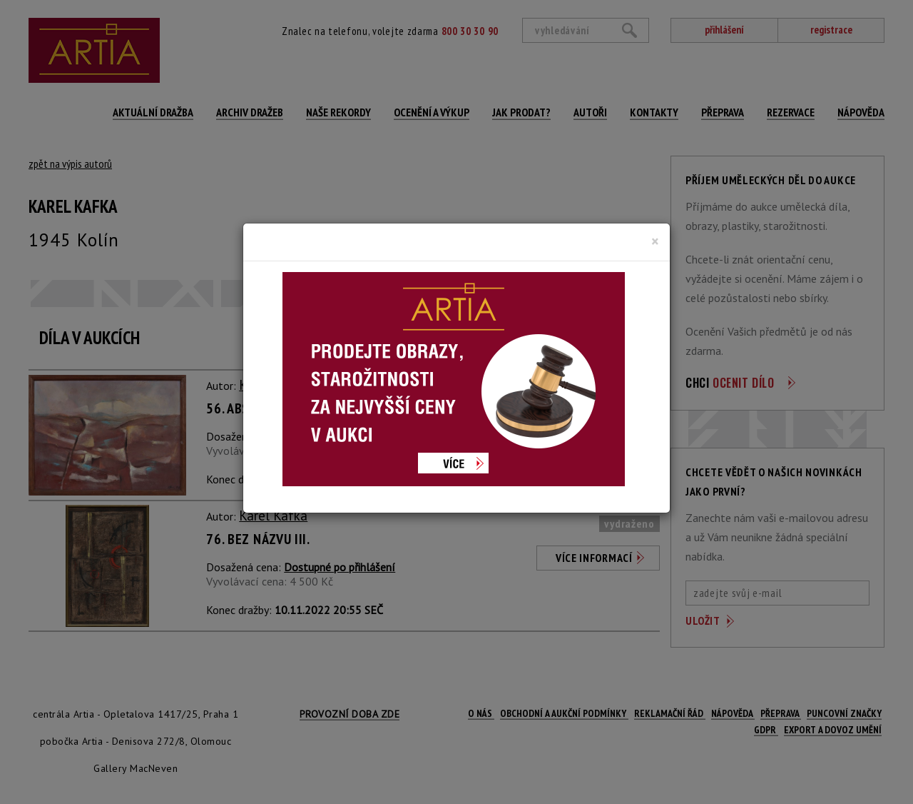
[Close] (655, 241)
